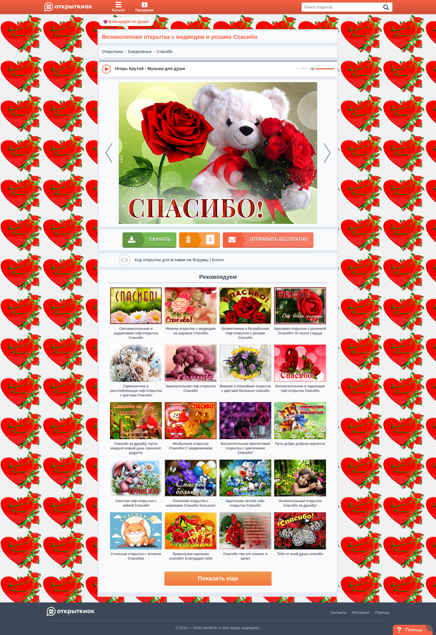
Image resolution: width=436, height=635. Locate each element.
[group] (218, 69)
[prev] (108, 153)
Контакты (338, 612)
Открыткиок (112, 51)
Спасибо (165, 51)
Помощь (382, 612)
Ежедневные (140, 51)
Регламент (361, 612)
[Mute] (313, 69)
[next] (327, 153)
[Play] (106, 69)
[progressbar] (325, 69)
